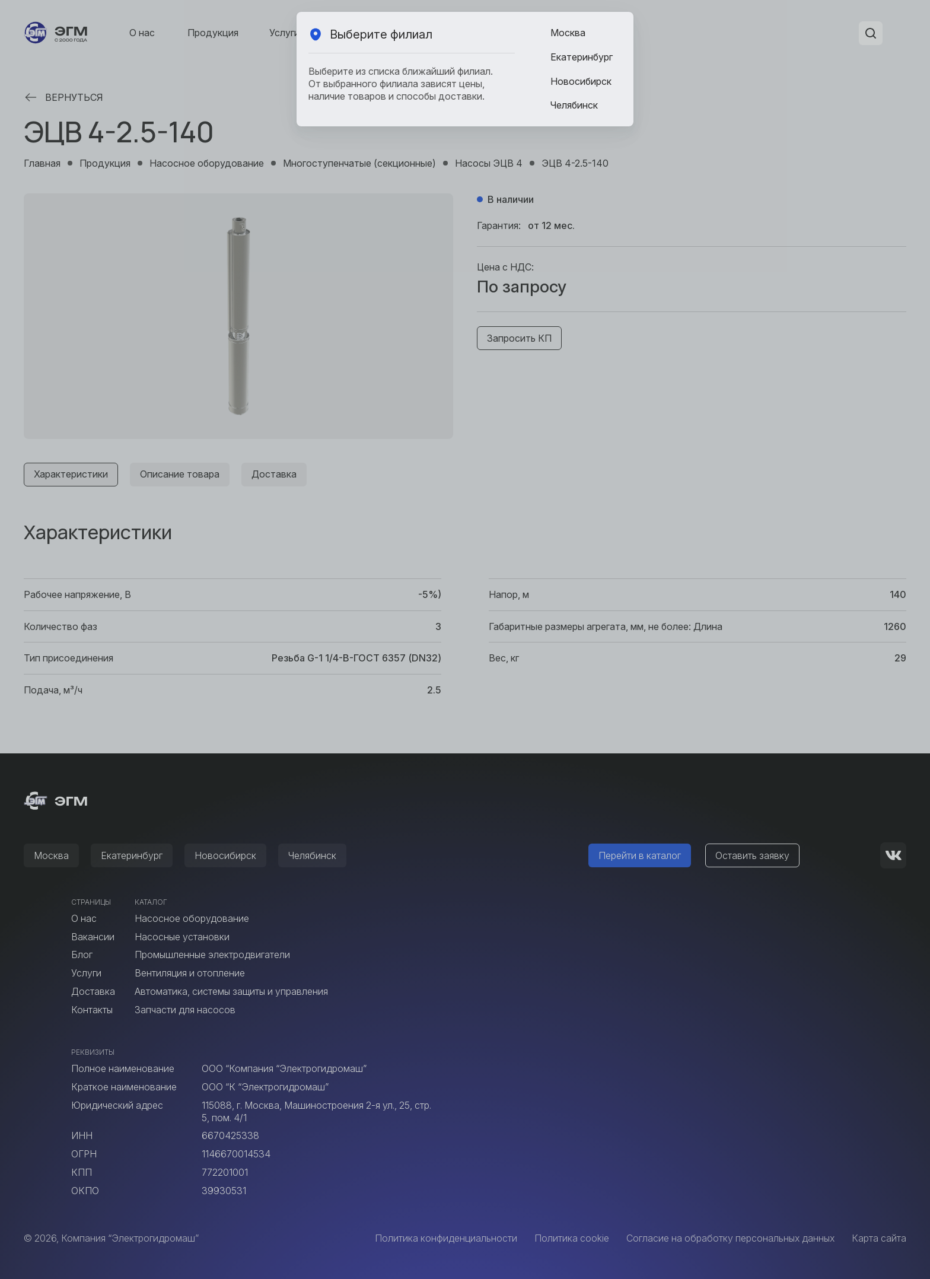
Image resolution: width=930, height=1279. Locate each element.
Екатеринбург (581, 57)
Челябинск (574, 105)
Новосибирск (580, 81)
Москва (567, 33)
